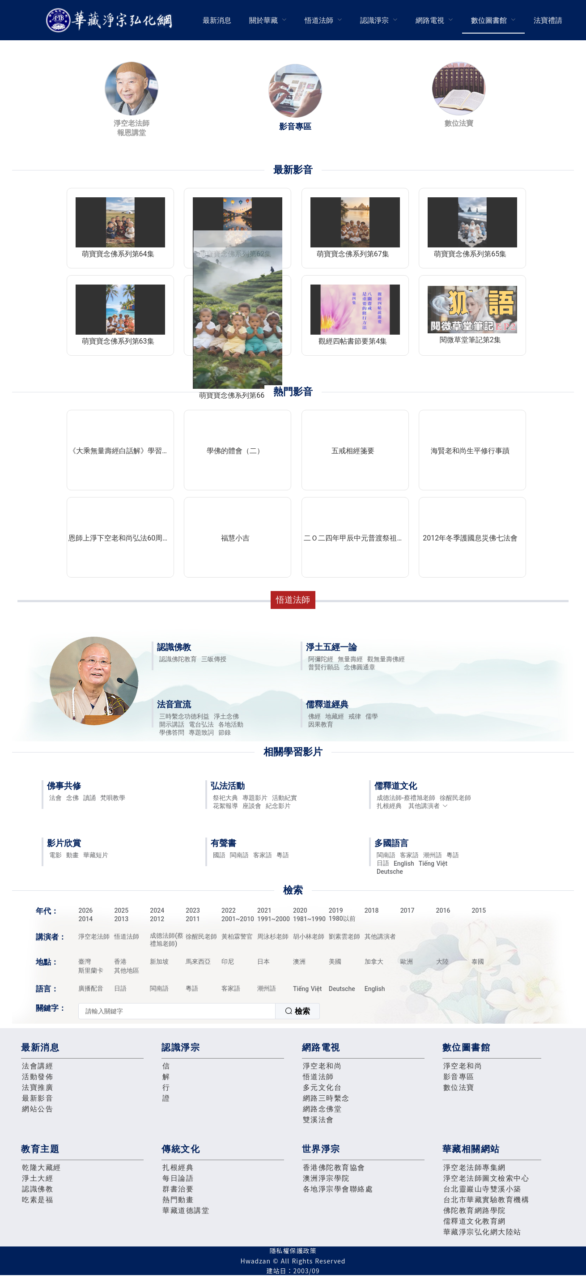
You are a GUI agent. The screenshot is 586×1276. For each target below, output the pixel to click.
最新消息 (217, 20)
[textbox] (177, 1011)
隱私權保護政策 (293, 1250)
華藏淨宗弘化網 (111, 20)
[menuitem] (217, 20)
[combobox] (199, 1011)
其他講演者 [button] (428, 805)
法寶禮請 (548, 20)
